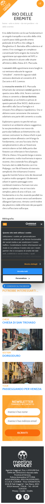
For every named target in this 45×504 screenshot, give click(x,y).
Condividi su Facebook (18, 286)
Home (4, 23)
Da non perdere (27, 23)
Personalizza (23, 278)
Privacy (15, 491)
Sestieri (6, 353)
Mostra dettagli (30, 264)
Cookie (22, 491)
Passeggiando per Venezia (22, 389)
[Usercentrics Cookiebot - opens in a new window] (27, 224)
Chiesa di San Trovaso (19, 322)
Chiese (5, 319)
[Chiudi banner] (41, 224)
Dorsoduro (11, 355)
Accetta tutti (22, 271)
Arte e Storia (14, 23)
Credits (30, 491)
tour (5, 386)
